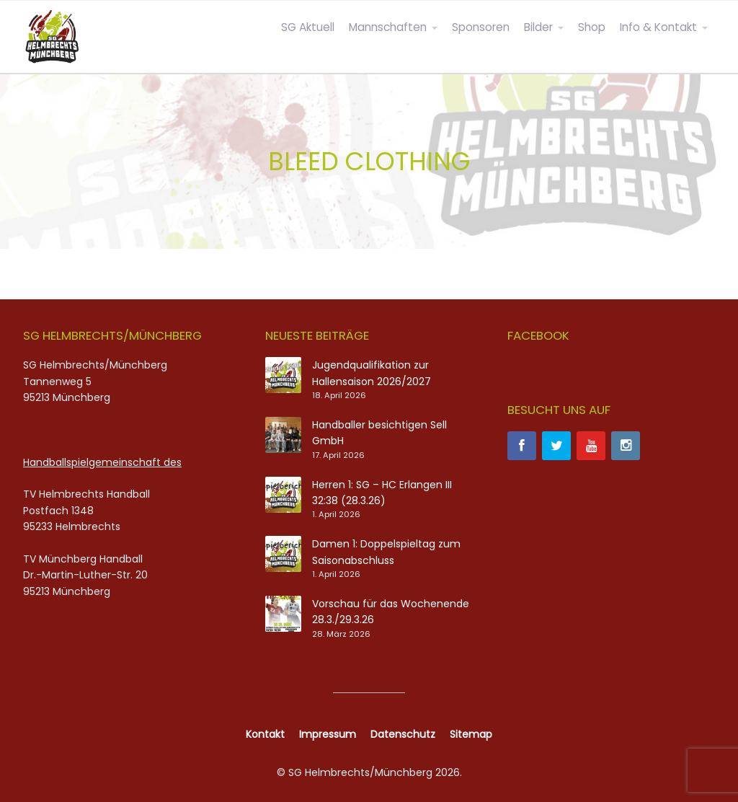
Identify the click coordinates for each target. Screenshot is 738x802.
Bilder (538, 27)
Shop (591, 27)
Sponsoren (481, 27)
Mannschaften (388, 27)
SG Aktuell (307, 27)
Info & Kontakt (658, 27)
